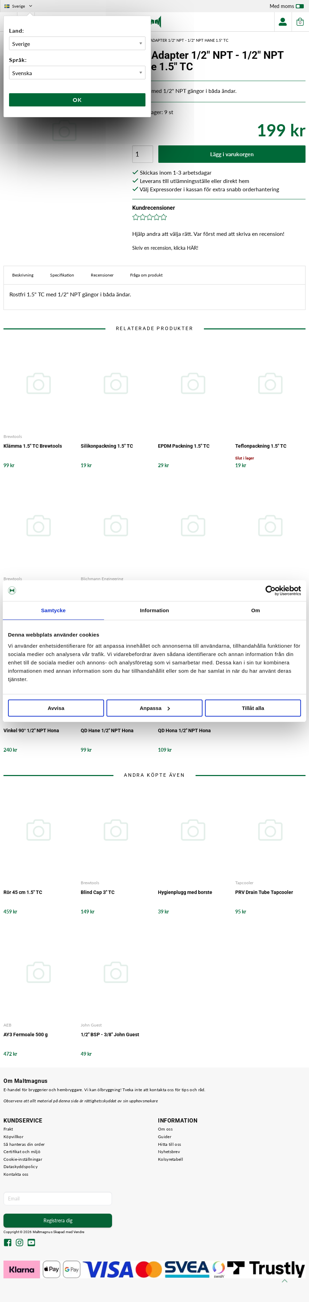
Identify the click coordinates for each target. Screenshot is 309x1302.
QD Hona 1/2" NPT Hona (184, 730)
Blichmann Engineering (102, 578)
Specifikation (62, 275)
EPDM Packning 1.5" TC (183, 446)
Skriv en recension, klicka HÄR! (165, 248)
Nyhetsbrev (169, 1151)
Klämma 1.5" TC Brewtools (32, 446)
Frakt (8, 1129)
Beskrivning (22, 275)
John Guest (91, 1025)
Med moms (287, 7)
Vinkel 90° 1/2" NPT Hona (31, 730)
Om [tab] (255, 610)
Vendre (79, 1232)
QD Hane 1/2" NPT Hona (107, 730)
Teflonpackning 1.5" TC (260, 446)
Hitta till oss (169, 1144)
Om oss (165, 1129)
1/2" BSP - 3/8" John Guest (110, 1034)
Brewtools (12, 436)
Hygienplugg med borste (185, 892)
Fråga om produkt (146, 275)
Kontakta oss (16, 1174)
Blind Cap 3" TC (97, 892)
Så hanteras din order (24, 1144)
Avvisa (56, 708)
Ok (77, 99)
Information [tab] (154, 610)
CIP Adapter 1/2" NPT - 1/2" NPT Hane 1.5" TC (185, 40)
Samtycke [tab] (53, 610)
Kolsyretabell (170, 1159)
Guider (164, 1136)
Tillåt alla (253, 708)
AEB (7, 1025)
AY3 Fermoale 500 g (25, 1034)
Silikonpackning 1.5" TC (107, 446)
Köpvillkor (13, 1136)
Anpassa (155, 708)
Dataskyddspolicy (20, 1166)
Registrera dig (57, 1220)
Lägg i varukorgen (232, 154)
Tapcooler (244, 882)
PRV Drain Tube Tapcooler (264, 892)
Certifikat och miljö (21, 1151)
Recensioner (102, 275)
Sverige (19, 6)
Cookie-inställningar (22, 1159)
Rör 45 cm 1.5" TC (22, 892)
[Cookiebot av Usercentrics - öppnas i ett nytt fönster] (270, 590)
